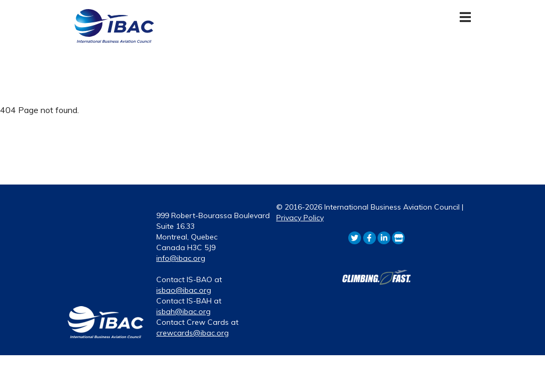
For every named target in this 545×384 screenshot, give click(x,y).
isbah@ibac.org (183, 311)
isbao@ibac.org (183, 290)
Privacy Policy (300, 217)
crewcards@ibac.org (192, 333)
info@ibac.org (180, 258)
